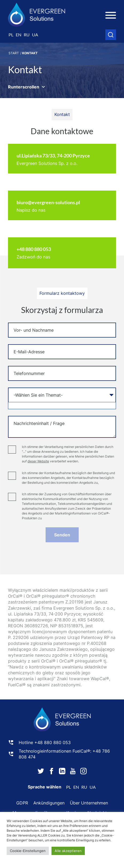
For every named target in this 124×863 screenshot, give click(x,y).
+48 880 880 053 (52, 742)
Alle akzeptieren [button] (68, 851)
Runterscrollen (23, 87)
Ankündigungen (49, 803)
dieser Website (38, 461)
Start (14, 53)
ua (35, 34)
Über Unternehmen (89, 803)
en (18, 34)
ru (27, 34)
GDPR (22, 803)
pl (11, 34)
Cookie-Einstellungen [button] (28, 851)
